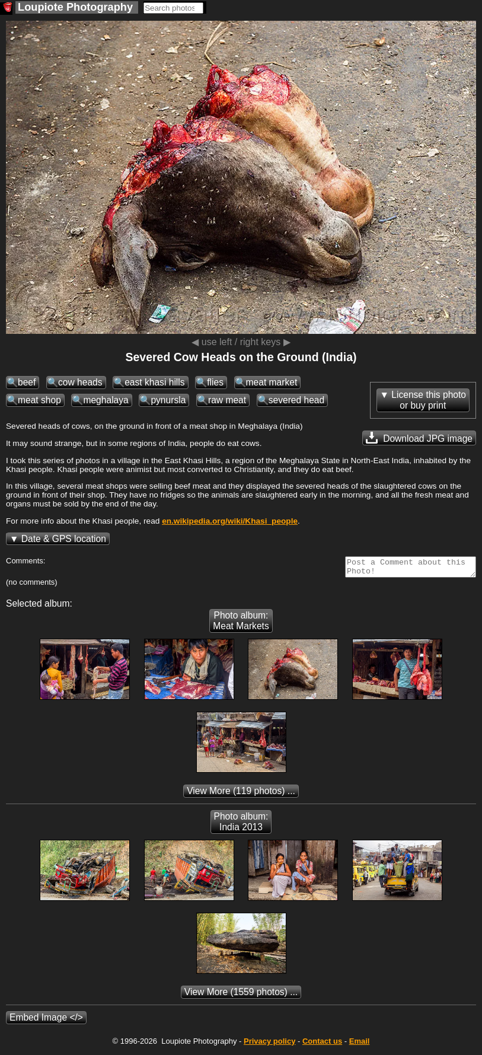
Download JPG (419, 438)
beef (27, 382)
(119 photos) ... (241, 794)
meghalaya (105, 400)
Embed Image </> (46, 1021)
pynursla (168, 400)
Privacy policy (269, 1044)
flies (215, 382)
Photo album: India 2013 (241, 825)
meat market (272, 382)
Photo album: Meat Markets (241, 624)
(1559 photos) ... (241, 995)
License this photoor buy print (428, 400)
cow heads (80, 382)
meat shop (39, 400)
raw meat (227, 400)
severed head (297, 400)
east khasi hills (154, 382)
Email (359, 1044)
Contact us (322, 1044)
